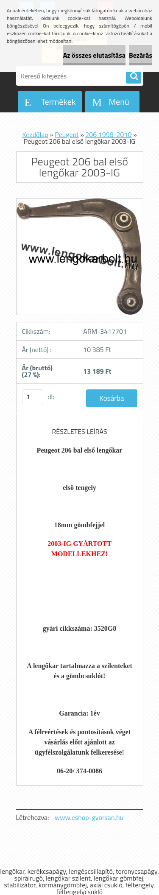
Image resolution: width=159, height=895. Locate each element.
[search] (133, 76)
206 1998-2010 (108, 134)
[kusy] (32, 396)
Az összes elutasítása (94, 55)
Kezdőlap (35, 134)
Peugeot (66, 134)
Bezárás (140, 55)
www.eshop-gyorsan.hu (89, 817)
